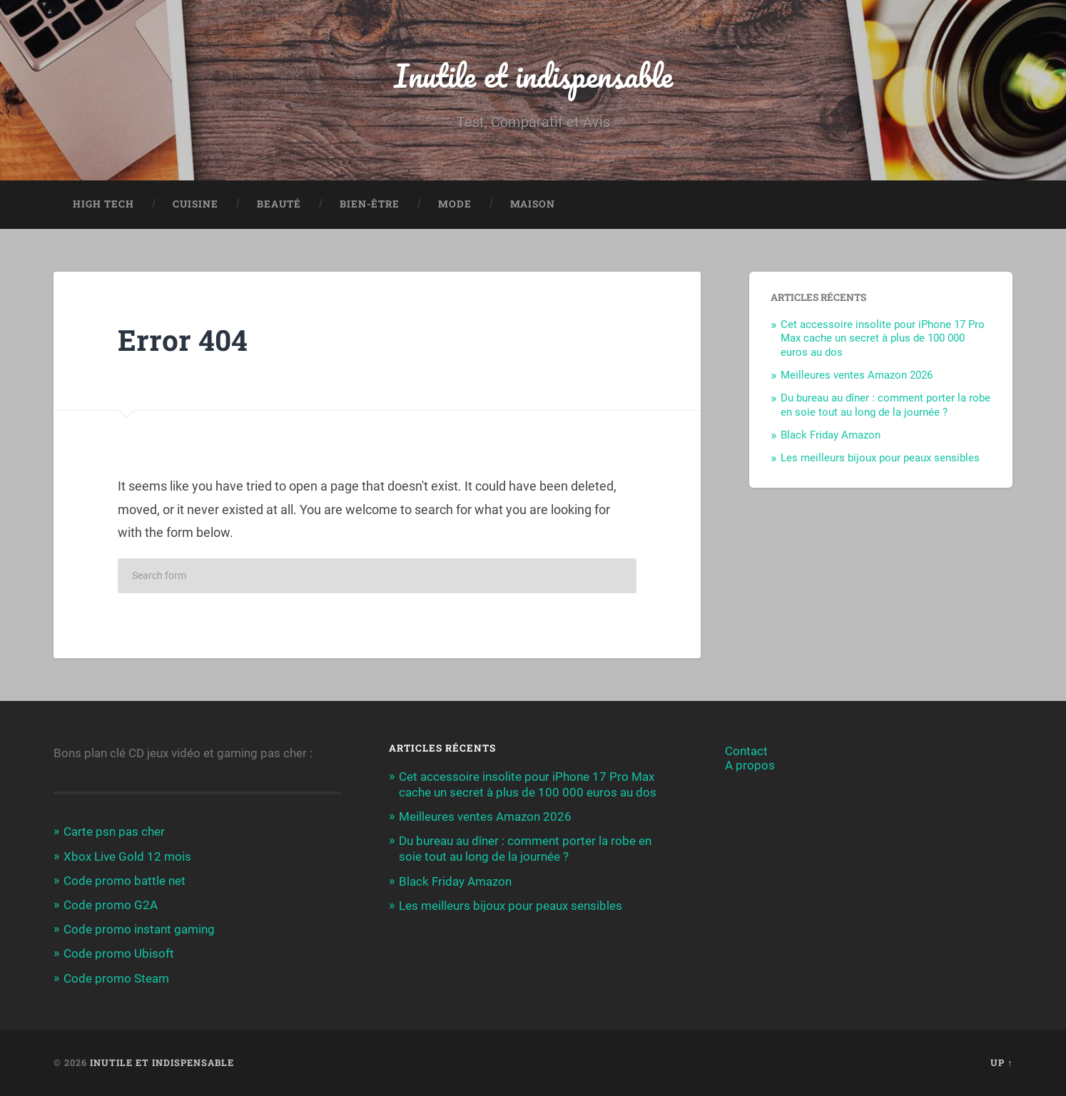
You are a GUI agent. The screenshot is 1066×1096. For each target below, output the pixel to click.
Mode (455, 204)
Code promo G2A (111, 905)
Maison (532, 204)
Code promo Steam (116, 978)
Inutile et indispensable (533, 75)
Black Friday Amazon (830, 435)
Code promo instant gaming (139, 929)
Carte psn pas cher (114, 831)
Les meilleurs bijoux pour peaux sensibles (880, 457)
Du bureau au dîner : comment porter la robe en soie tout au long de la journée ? (885, 405)
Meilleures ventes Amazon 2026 (857, 375)
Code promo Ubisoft (119, 953)
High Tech (103, 204)
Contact (746, 751)
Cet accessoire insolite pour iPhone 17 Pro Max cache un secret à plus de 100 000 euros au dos (883, 338)
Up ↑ (1001, 1062)
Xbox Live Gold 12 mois (127, 856)
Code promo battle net (125, 881)
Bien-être (370, 204)
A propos (750, 765)
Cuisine (195, 204)
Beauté (279, 204)
